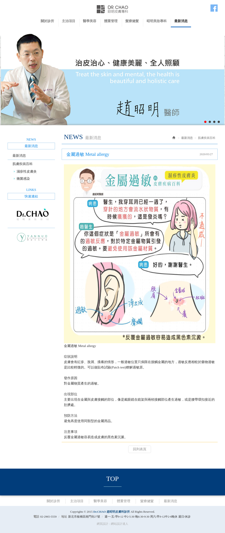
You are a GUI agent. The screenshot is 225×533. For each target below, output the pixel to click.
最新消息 (19, 155)
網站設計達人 (119, 523)
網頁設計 (102, 523)
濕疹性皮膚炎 (27, 171)
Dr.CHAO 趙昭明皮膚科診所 (112, 9)
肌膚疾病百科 (23, 164)
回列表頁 (139, 449)
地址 (64, 516)
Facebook (214, 8)
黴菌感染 (23, 178)
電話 (36, 516)
